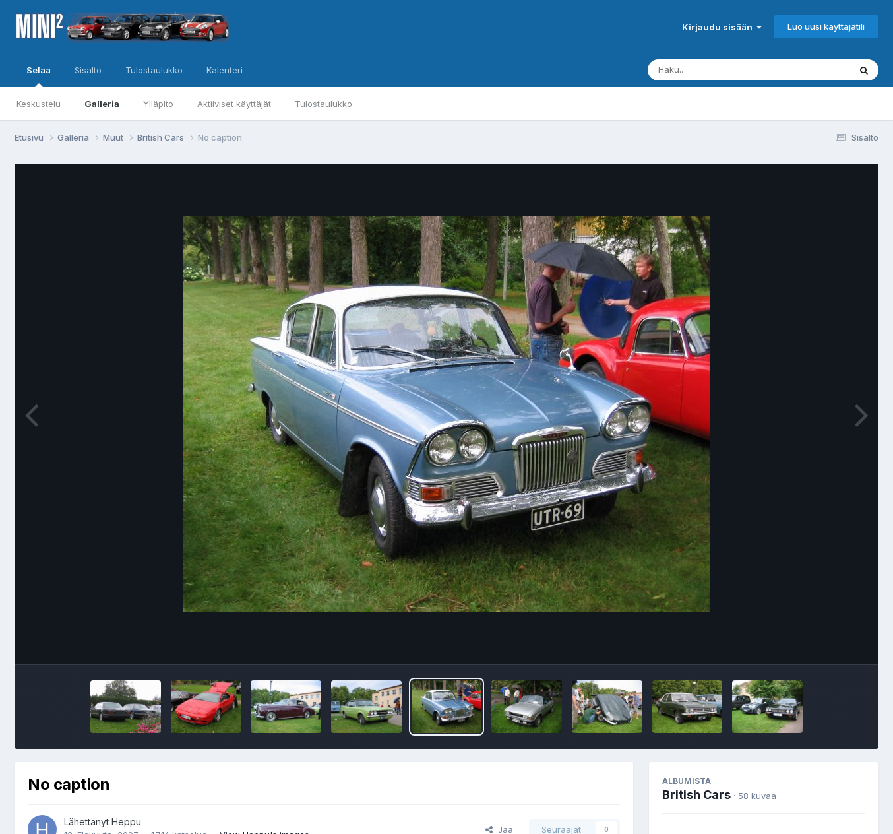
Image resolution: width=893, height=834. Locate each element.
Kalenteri (224, 70)
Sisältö (88, 70)
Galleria (101, 103)
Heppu (126, 821)
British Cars (696, 795)
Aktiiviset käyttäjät (234, 103)
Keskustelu (38, 103)
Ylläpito (158, 103)
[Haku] (724, 69)
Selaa (38, 76)
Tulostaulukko (323, 103)
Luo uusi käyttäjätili (826, 26)
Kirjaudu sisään (722, 27)
